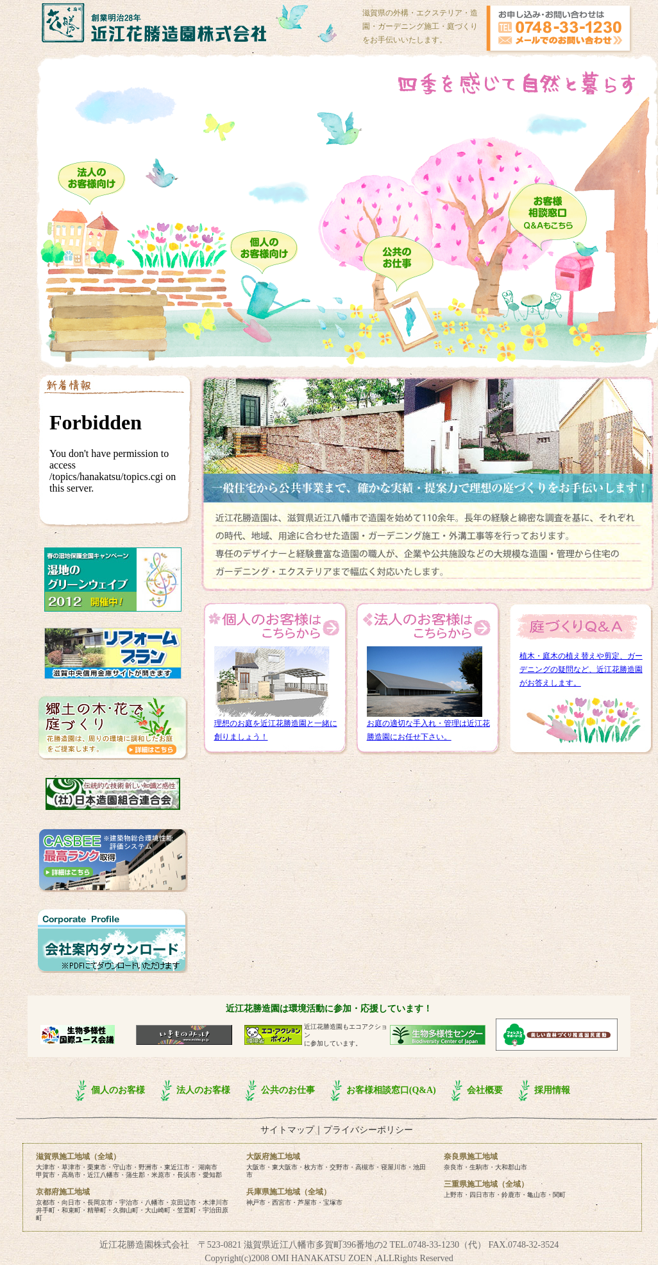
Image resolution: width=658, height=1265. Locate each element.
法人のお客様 (203, 1090)
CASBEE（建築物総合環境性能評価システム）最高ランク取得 (113, 860)
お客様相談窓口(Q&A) (391, 1090)
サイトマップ (287, 1130)
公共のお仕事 (288, 1090)
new (114, 454)
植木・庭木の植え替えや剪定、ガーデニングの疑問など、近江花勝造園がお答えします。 (581, 669)
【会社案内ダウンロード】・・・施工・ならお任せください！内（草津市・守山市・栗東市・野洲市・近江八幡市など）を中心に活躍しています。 (113, 941)
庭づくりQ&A (580, 627)
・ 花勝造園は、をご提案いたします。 (113, 728)
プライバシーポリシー (368, 1130)
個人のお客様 (118, 1090)
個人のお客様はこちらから (275, 627)
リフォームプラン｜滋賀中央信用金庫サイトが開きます (112, 653)
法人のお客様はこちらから (427, 627)
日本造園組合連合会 (113, 794)
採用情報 (552, 1090)
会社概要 (485, 1090)
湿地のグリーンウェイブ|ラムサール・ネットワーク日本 (112, 579)
